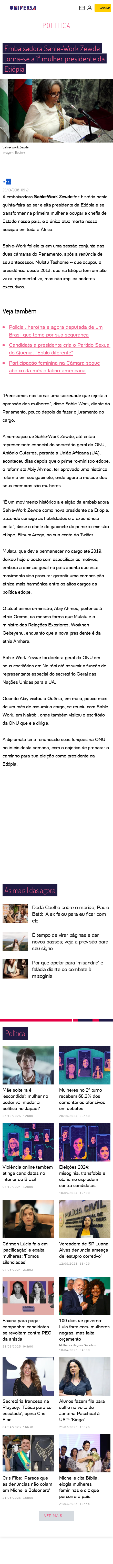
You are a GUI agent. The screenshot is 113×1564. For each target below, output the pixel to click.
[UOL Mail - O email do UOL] (82, 8)
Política (57, 25)
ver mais (56, 1516)
